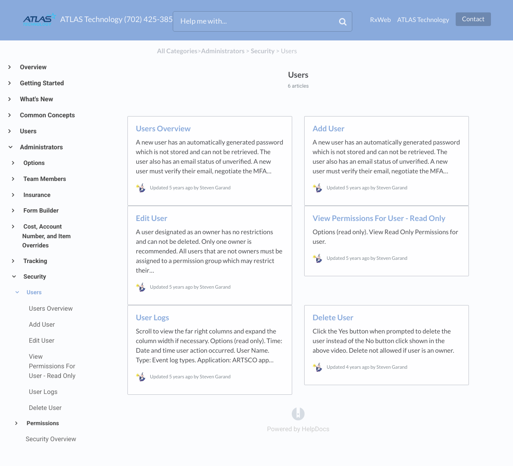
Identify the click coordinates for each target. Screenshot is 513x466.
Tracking (34, 261)
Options (33, 163)
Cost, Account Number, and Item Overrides (46, 236)
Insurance (36, 195)
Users (27, 131)
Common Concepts (47, 115)
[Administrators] (222, 51)
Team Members (44, 179)
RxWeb (380, 20)
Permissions (42, 423)
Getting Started (41, 83)
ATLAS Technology (423, 20)
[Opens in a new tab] (298, 413)
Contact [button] (473, 19)
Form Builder (40, 210)
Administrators (41, 147)
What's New (36, 99)
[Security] (263, 51)
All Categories (177, 51)
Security (34, 276)
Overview (32, 67)
